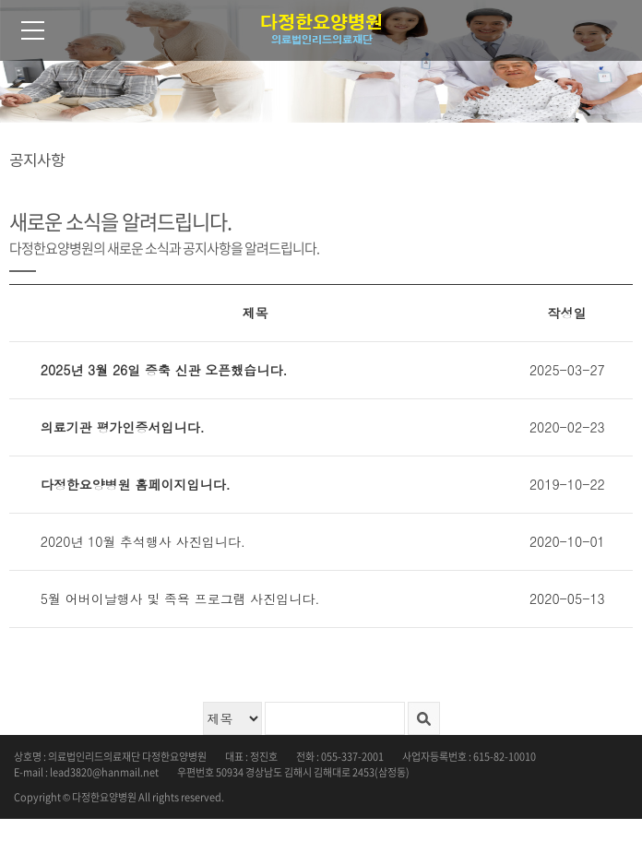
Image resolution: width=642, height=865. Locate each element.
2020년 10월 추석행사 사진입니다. (143, 541)
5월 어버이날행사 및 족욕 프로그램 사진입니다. (180, 598)
